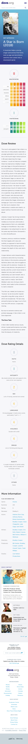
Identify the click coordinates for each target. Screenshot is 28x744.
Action (20, 689)
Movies (8, 684)
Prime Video (20, 686)
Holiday (8, 695)
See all (23, 636)
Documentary (8, 693)
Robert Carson (20, 532)
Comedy (20, 691)
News (14, 708)
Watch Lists (14, 706)
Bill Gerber (16, 543)
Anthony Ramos (17, 517)
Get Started (14, 663)
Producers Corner (14, 702)
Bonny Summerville (19, 519)
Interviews (14, 704)
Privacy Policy (14, 722)
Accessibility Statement (11, 730)
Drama (15, 502)
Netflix (8, 686)
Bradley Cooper (18, 521)
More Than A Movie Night (14, 711)
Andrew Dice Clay (18, 514)
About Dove (14, 720)
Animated (7, 691)
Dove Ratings (14, 718)
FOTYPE (24, 728)
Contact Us (14, 724)
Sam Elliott (20, 526)
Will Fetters (16, 534)
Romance (20, 695)
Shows (20, 684)
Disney (8, 689)
